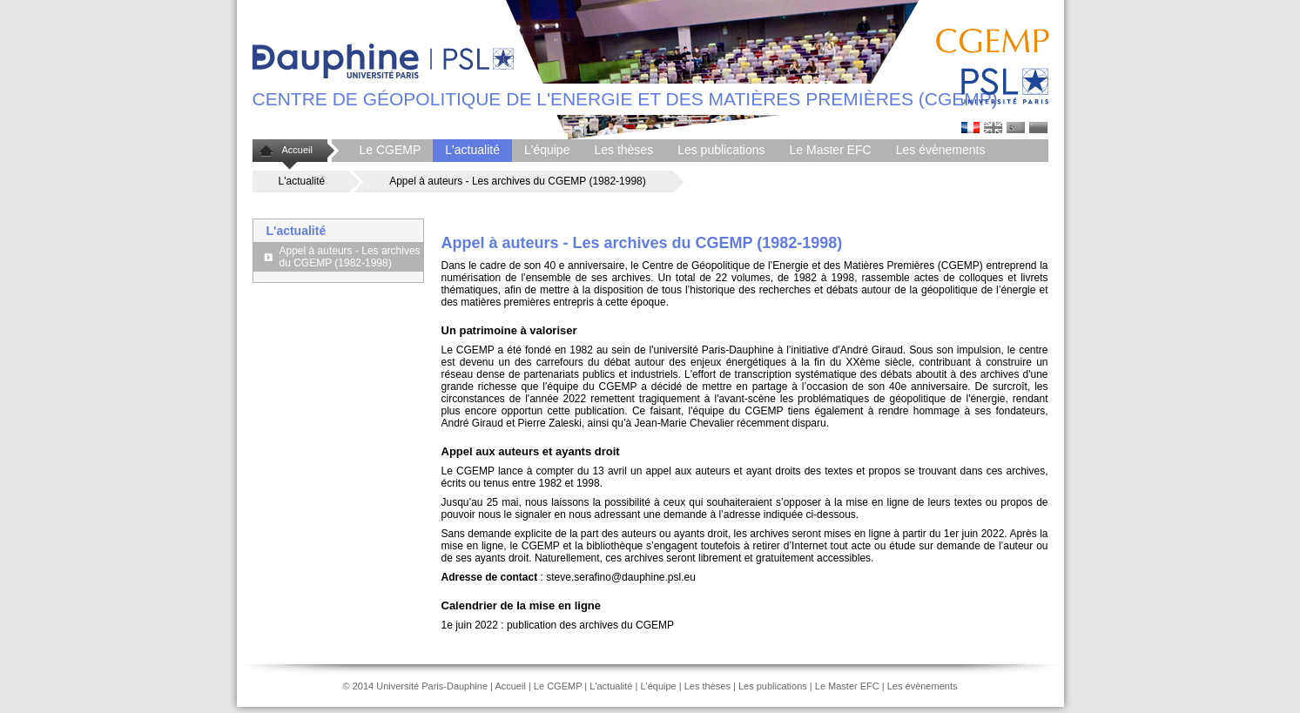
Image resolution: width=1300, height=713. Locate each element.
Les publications (721, 150)
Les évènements (941, 150)
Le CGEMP (390, 150)
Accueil (297, 150)
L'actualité (472, 150)
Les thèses (623, 150)
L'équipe (547, 150)
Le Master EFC (831, 150)
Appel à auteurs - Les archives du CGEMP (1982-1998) (350, 257)
